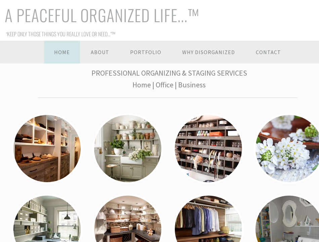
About (100, 52)
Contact (268, 52)
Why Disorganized (208, 52)
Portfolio (145, 52)
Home (62, 52)
